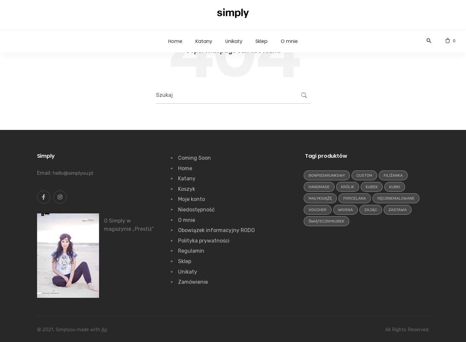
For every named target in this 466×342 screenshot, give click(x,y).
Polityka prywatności (204, 241)
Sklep (184, 261)
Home (185, 168)
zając (370, 209)
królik (347, 187)
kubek (372, 187)
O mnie (186, 220)
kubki (394, 187)
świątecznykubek (326, 221)
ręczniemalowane (396, 198)
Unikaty (187, 272)
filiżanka (393, 175)
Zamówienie (193, 282)
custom (364, 175)
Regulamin (191, 251)
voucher (318, 209)
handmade (319, 187)
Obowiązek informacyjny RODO (216, 230)
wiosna (345, 209)
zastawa (398, 209)
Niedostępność (196, 210)
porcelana (354, 198)
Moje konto (191, 199)
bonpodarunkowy (327, 175)
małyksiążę (320, 198)
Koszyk (186, 189)
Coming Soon (194, 158)
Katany (186, 178)
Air (104, 330)
